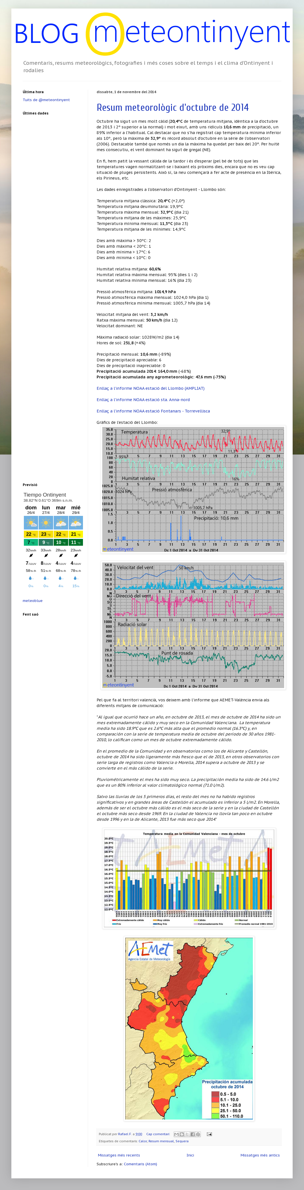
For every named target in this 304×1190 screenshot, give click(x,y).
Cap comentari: (158, 1134)
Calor (143, 1141)
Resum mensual (161, 1141)
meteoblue (33, 600)
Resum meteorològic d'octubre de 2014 (173, 107)
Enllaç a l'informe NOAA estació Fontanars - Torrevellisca (153, 411)
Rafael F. (125, 1134)
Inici (190, 1155)
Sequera (182, 1141)
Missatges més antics (260, 1155)
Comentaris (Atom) (140, 1164)
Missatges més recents (119, 1155)
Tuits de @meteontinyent (46, 99)
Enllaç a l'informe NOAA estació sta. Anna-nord (143, 399)
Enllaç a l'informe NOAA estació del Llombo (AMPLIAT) (151, 388)
